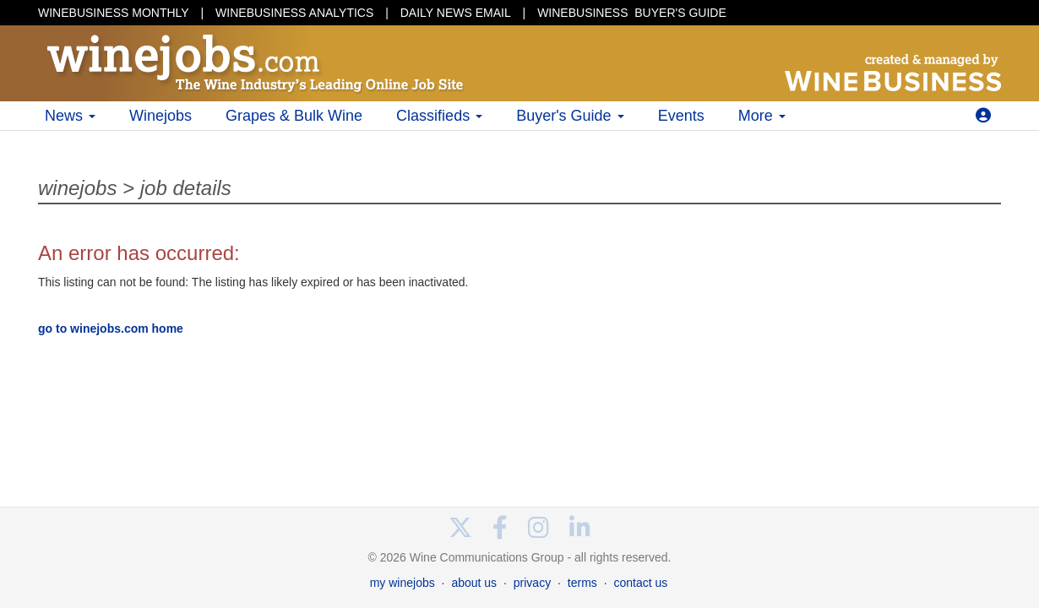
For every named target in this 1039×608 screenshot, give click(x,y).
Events (681, 115)
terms (582, 582)
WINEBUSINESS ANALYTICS (294, 12)
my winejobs (402, 582)
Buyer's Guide (570, 115)
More (762, 115)
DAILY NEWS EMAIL (455, 12)
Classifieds (439, 115)
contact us (640, 582)
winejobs (77, 187)
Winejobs (160, 115)
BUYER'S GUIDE (631, 12)
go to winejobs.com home (110, 328)
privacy (532, 582)
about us (474, 582)
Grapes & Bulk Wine (294, 115)
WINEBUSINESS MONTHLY (113, 12)
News (70, 115)
